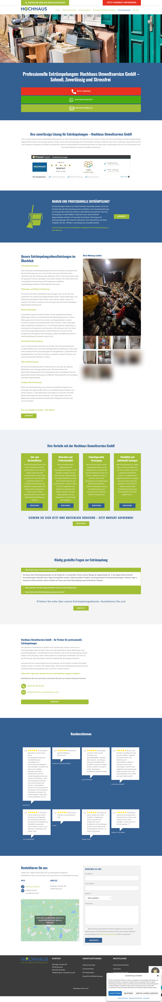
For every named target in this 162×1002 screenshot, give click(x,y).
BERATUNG (81, 529)
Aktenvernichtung (69, 12)
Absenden (94, 946)
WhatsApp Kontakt (81, 104)
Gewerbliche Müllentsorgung (104, 12)
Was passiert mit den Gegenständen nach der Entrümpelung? (50, 593)
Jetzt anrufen (81, 95)
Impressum (146, 998)
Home (57, 12)
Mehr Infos (125, 182)
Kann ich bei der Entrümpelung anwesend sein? (44, 598)
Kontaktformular (81, 113)
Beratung (34, 511)
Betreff (88, 899)
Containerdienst (85, 12)
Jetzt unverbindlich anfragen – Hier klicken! (38, 415)
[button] (158, 976)
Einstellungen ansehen (147, 993)
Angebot (121, 222)
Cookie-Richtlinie (123, 998)
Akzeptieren (115, 993)
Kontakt (136, 12)
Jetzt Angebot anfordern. (122, 2)
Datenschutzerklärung (135, 998)
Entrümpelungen (124, 12)
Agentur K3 (84, 994)
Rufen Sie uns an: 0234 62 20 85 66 (45, 2)
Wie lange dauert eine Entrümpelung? (40, 575)
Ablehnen (128, 993)
